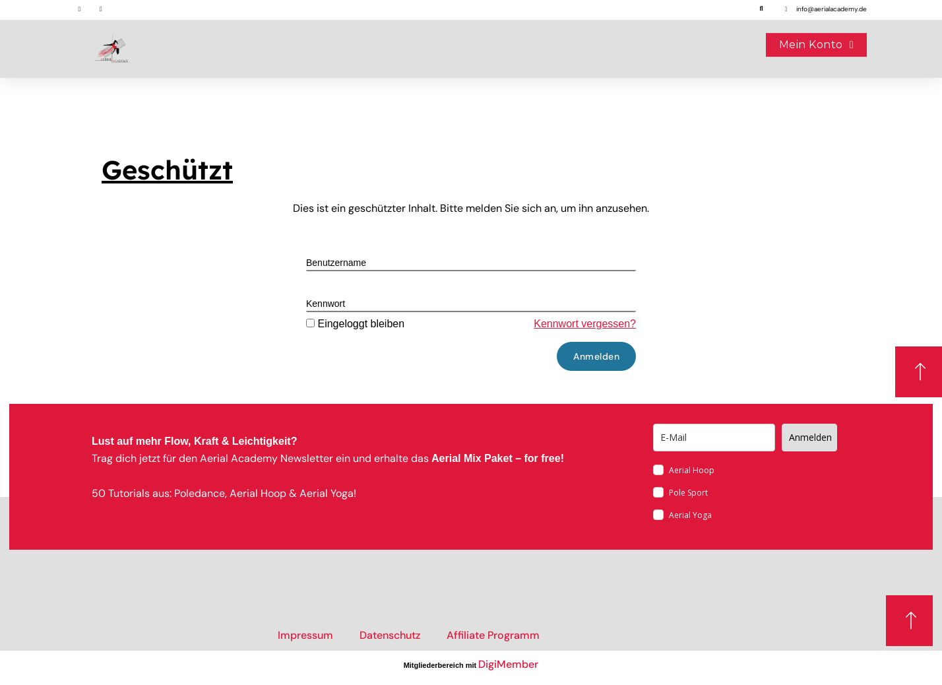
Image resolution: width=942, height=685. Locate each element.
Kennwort (325, 303)
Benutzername (336, 262)
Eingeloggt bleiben (355, 323)
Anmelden (810, 437)
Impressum (305, 635)
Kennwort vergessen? (585, 323)
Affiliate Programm (493, 635)
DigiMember (508, 664)
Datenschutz (390, 635)
